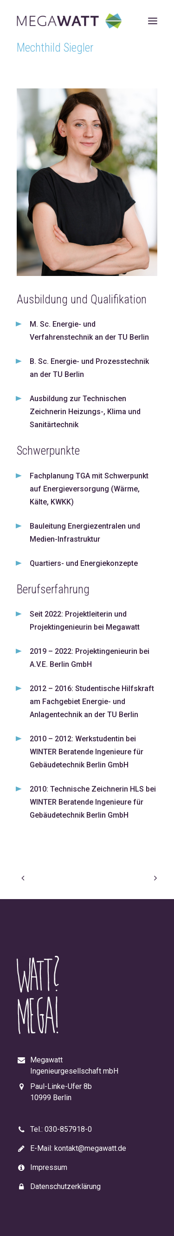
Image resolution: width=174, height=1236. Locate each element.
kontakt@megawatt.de (90, 1148)
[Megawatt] (69, 21)
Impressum (48, 1167)
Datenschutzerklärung (65, 1186)
